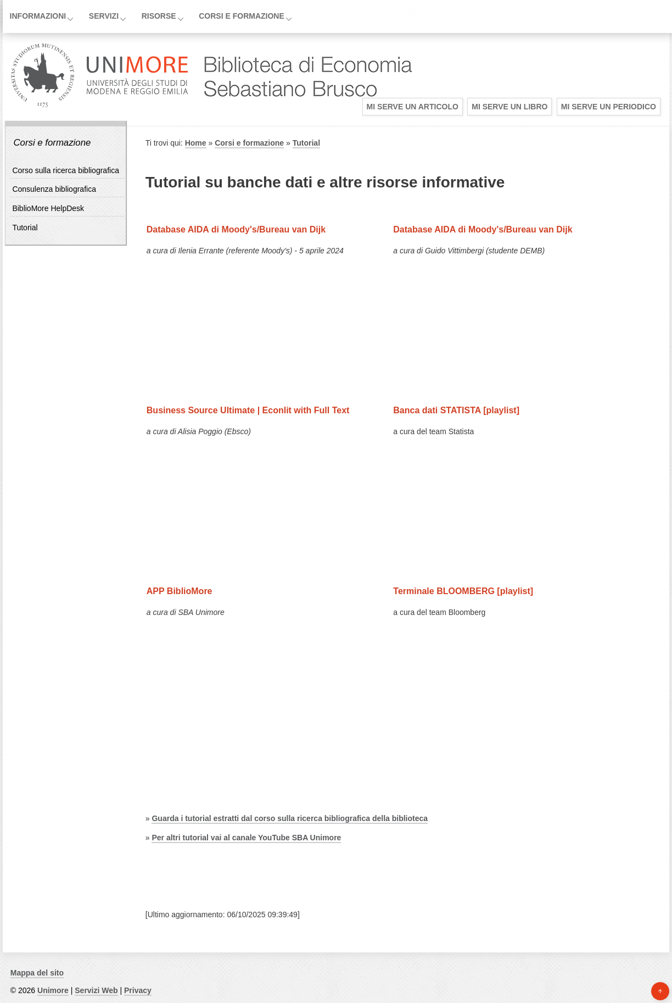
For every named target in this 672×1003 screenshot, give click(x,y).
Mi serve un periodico (608, 106)
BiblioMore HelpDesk (48, 208)
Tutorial (24, 227)
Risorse (159, 16)
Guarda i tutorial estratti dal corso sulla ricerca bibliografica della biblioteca (290, 818)
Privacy (138, 990)
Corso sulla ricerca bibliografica (65, 170)
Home (195, 142)
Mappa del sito (37, 972)
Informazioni (38, 16)
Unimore (53, 990)
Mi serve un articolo (412, 106)
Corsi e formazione (241, 16)
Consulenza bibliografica (54, 189)
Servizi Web (96, 990)
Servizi (104, 16)
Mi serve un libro (509, 106)
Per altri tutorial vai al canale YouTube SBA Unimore (246, 837)
